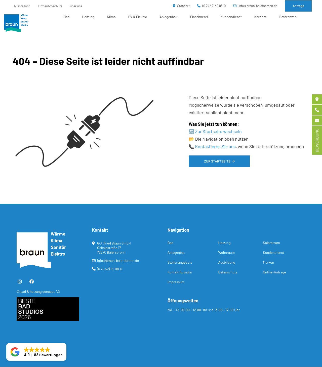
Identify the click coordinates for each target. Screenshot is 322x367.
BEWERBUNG (316, 140)
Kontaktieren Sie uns (215, 146)
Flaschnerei (199, 17)
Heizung (88, 17)
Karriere (260, 17)
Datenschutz (227, 272)
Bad (67, 17)
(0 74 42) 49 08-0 (211, 6)
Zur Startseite (217, 161)
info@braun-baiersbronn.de (255, 6)
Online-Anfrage (274, 272)
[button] (36, 352)
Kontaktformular (180, 272)
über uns (76, 6)
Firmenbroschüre (50, 6)
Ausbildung (226, 262)
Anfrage (298, 6)
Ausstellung (22, 6)
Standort (181, 6)
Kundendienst (231, 17)
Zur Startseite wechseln (218, 131)
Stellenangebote (180, 262)
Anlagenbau (169, 17)
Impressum (176, 282)
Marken (268, 262)
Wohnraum (226, 252)
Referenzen (288, 17)
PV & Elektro (137, 17)
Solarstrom (271, 242)
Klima (111, 17)
